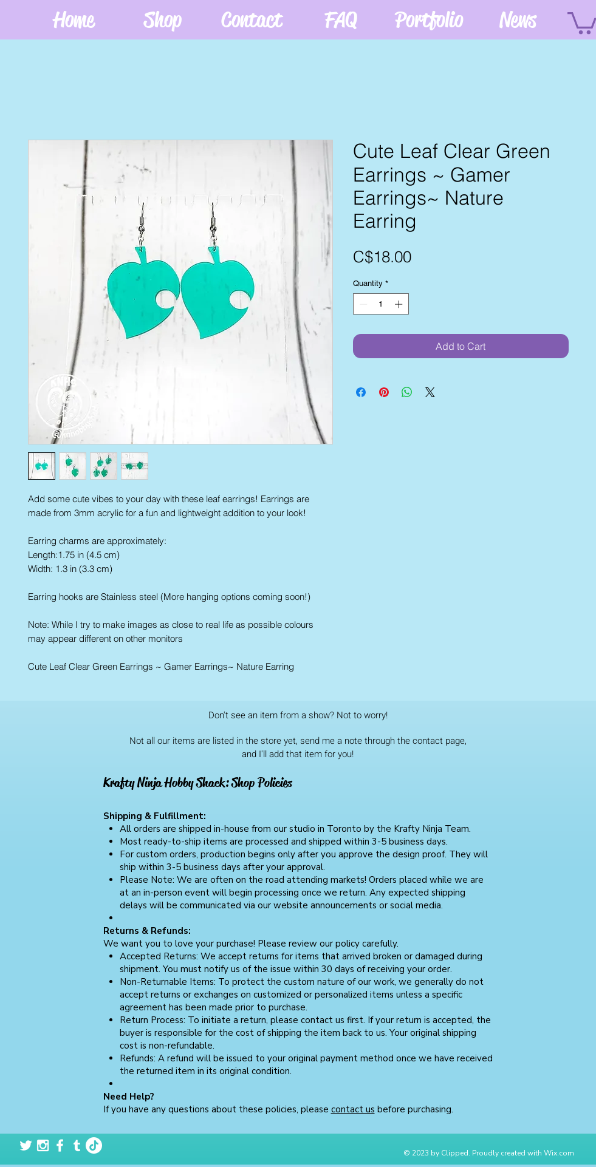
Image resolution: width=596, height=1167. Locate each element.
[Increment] (399, 304)
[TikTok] (94, 1145)
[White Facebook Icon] (60, 1145)
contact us (353, 1109)
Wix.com (559, 1153)
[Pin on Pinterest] (384, 392)
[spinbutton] (380, 304)
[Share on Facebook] (361, 392)
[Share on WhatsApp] (407, 392)
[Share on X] (430, 392)
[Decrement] (362, 304)
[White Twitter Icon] (26, 1145)
